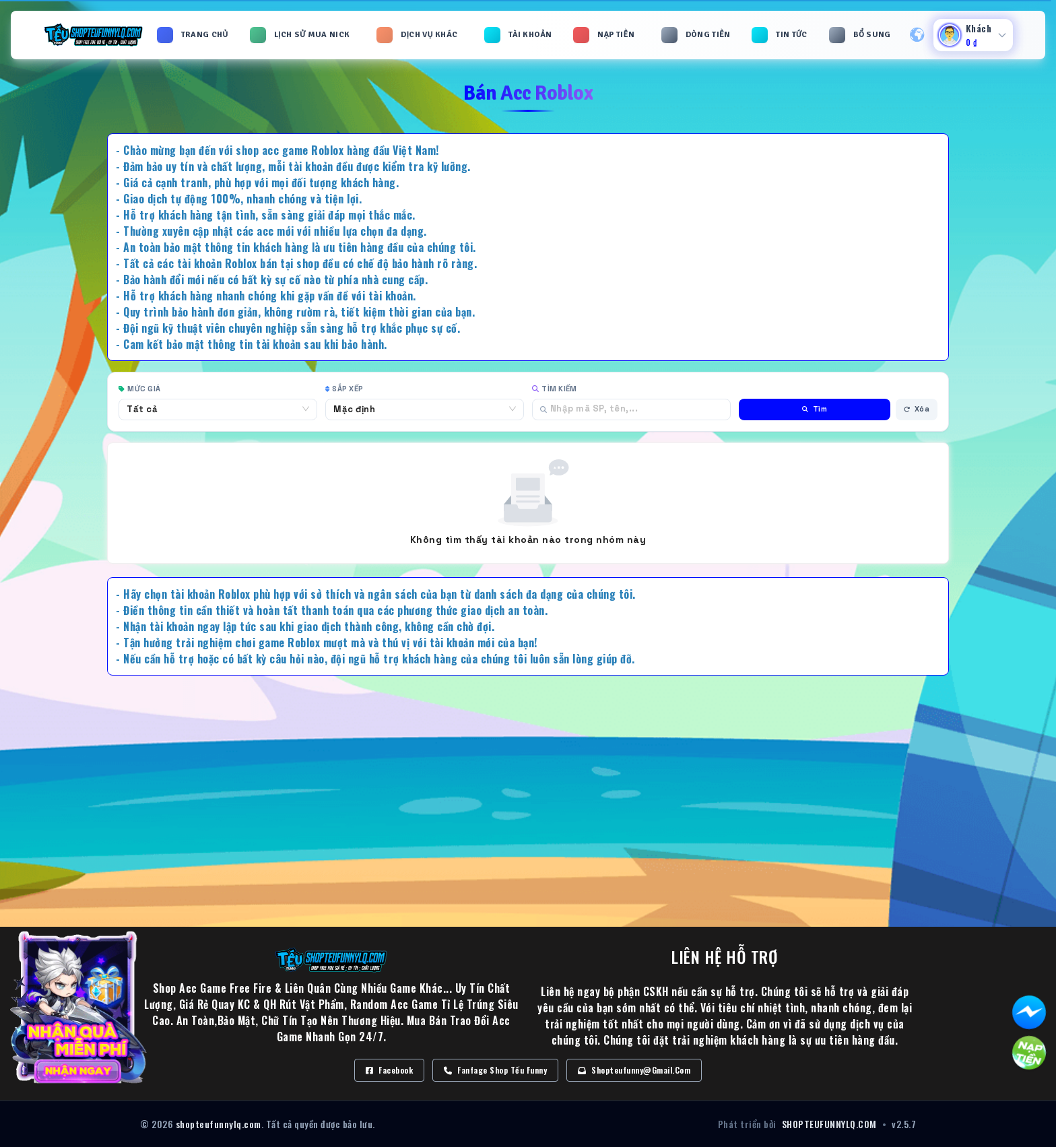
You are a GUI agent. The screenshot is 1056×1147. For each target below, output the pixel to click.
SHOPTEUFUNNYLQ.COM (829, 1124)
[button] (301, 35)
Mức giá (139, 388)
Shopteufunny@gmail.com (634, 1070)
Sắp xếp (344, 388)
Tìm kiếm (554, 388)
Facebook (389, 1070)
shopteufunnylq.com (218, 1124)
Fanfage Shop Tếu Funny (495, 1070)
